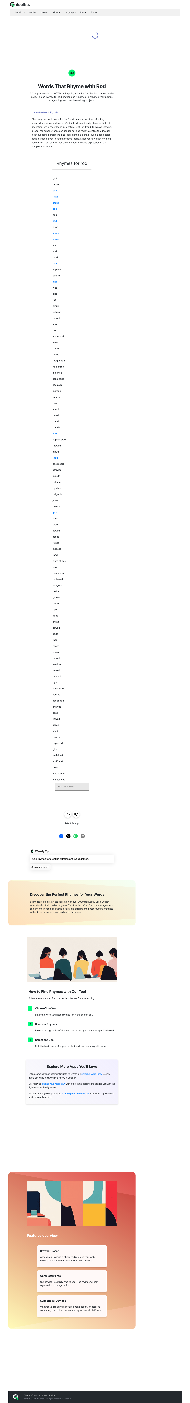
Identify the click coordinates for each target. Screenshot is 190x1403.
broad (56, 202)
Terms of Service (32, 1395)
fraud (56, 196)
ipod (55, 512)
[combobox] (72, 787)
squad (56, 233)
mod (55, 281)
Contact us (66, 1399)
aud (55, 433)
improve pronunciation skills (75, 1093)
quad (55, 263)
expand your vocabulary (53, 1084)
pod (55, 190)
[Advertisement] (158, 104)
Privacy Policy (48, 1395)
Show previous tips (40, 867)
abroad (56, 239)
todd (55, 457)
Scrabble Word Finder (92, 1074)
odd (55, 208)
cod (55, 220)
